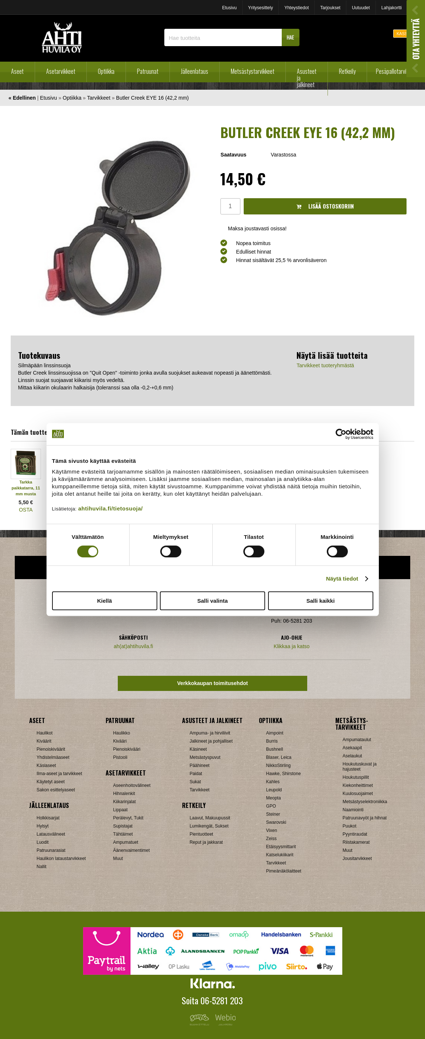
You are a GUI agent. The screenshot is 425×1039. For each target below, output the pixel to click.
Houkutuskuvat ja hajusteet (360, 766)
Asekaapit (352, 747)
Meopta (273, 798)
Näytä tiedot (342, 578)
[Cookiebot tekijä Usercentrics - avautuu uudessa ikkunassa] (341, 434)
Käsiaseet (46, 765)
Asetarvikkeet (60, 71)
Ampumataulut (357, 739)
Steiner (273, 814)
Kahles (273, 781)
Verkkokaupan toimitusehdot (212, 683)
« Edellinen (22, 98)
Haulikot (44, 733)
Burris (272, 741)
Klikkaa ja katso (291, 646)
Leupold (274, 789)
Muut (118, 858)
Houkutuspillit (356, 777)
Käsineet (198, 749)
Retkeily (347, 71)
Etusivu (229, 7)
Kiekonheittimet (358, 785)
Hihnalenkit (124, 793)
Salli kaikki (320, 601)
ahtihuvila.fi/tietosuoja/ (110, 508)
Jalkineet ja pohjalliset (211, 741)
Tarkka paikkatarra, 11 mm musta (25, 488)
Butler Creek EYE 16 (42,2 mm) (152, 98)
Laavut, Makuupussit (209, 817)
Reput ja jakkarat (206, 842)
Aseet (17, 71)
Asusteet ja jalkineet (306, 78)
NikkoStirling (278, 765)
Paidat (195, 773)
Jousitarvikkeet (357, 858)
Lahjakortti (391, 7)
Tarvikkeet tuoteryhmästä (325, 365)
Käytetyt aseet (51, 781)
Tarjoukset (330, 7)
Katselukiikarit (280, 854)
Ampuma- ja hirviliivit (209, 733)
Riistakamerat (356, 842)
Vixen (271, 830)
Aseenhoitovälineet (131, 785)
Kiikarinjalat (124, 801)
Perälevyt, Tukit (128, 817)
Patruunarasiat (51, 850)
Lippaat (120, 809)
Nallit (42, 866)
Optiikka (106, 71)
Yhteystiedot (296, 7)
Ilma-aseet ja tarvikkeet (59, 773)
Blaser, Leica (279, 757)
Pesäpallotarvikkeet (397, 71)
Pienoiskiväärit (51, 749)
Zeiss (271, 838)
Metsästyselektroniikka (365, 801)
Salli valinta (212, 601)
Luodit (43, 842)
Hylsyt (43, 826)
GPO (271, 806)
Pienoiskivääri (126, 749)
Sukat (195, 781)
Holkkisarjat (48, 817)
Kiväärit (44, 741)
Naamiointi (353, 809)
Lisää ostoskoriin (325, 206)
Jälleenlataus (194, 71)
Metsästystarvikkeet (252, 71)
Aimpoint (275, 733)
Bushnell (274, 749)
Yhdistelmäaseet (53, 757)
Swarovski (276, 822)
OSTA (25, 510)
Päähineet (199, 765)
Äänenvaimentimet (131, 850)
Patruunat (147, 71)
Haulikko (121, 733)
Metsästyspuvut (204, 757)
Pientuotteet (201, 834)
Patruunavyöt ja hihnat (365, 817)
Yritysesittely (260, 7)
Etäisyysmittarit (281, 846)
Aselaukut (352, 755)
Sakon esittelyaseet (56, 789)
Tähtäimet (123, 834)
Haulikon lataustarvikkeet (61, 858)
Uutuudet (361, 7)
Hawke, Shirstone (283, 773)
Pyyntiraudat (355, 834)
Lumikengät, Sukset (208, 826)
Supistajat (123, 826)
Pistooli (120, 757)
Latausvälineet (51, 834)
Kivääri (120, 741)
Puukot (349, 826)
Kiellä (104, 601)
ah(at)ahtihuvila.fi (133, 646)
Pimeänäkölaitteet (283, 871)
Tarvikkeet (98, 98)
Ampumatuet (125, 842)
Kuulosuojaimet (358, 793)
